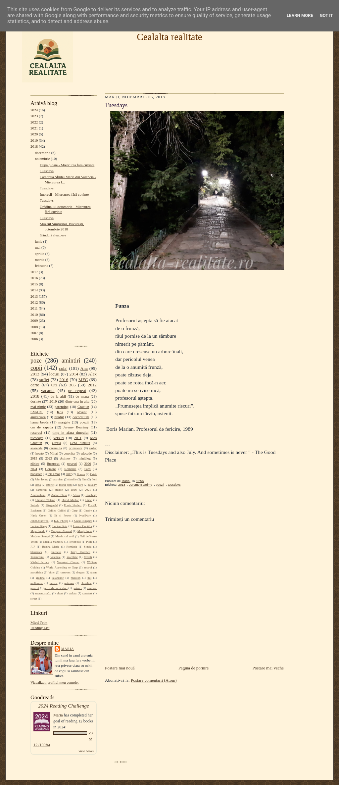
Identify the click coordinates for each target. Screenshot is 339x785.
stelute (59, 489)
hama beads (39, 422)
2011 (34, 308)
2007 (34, 333)
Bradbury (91, 495)
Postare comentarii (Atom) (154, 680)
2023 (34, 116)
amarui (88, 567)
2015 (34, 284)
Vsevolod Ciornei (68, 562)
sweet (33, 598)
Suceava (56, 552)
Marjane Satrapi (40, 536)
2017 (34, 272)
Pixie (89, 541)
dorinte (35, 401)
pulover (77, 588)
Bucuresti (53, 464)
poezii (84, 422)
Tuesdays (47, 171)
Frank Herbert (73, 505)
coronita (69, 453)
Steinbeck (36, 552)
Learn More (300, 15)
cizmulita (55, 448)
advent (82, 412)
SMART (36, 412)
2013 (34, 296)
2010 (34, 315)
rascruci (36, 432)
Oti (54, 384)
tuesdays (36, 438)
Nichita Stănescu (53, 541)
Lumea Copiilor (82, 526)
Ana (84, 368)
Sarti (87, 469)
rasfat (93, 448)
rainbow (92, 588)
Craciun (83, 407)
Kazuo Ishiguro (83, 520)
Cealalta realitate (169, 36)
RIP (32, 546)
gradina (40, 577)
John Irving (41, 479)
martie (39, 260)
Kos (60, 412)
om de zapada (41, 427)
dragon (80, 572)
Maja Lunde (37, 531)
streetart (87, 593)
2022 (34, 122)
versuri (59, 438)
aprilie (39, 254)
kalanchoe (58, 577)
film (84, 479)
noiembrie (42, 159)
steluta (72, 593)
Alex (92, 373)
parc (80, 484)
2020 (34, 134)
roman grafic (43, 593)
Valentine (72, 557)
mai (37, 247)
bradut (59, 417)
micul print (65, 484)
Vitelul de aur (39, 562)
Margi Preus (84, 531)
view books (86, 751)
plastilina (86, 583)
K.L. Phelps (61, 520)
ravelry (92, 484)
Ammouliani (37, 495)
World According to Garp (62, 567)
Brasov (81, 474)
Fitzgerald (52, 505)
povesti (72, 464)
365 (72, 384)
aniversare (38, 417)
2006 (34, 339)
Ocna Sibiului (80, 443)
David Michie (70, 500)
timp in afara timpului (71, 432)
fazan (93, 572)
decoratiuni (81, 417)
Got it (326, 15)
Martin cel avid (64, 536)
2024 (34, 110)
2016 (34, 278)
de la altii (58, 396)
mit (89, 577)
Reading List (39, 628)
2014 (34, 290)
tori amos (54, 474)
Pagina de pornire (193, 667)
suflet (44, 379)
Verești (88, 557)
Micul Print (38, 622)
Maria (67, 649)
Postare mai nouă (120, 667)
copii (36, 368)
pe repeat (77, 390)
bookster (36, 474)
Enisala (34, 505)
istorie (50, 484)
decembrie (42, 153)
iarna (38, 484)
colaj (63, 368)
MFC (83, 379)
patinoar (69, 583)
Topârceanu (37, 557)
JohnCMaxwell (39, 520)
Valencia (55, 557)
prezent (34, 588)
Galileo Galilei (57, 510)
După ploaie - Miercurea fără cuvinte (67, 165)
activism (58, 479)
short (60, 593)
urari (74, 489)
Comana (50, 469)
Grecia (56, 443)
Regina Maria (50, 546)
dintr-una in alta (77, 401)
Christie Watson (45, 500)
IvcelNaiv (85, 515)
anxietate (36, 448)
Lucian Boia (59, 526)
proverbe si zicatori (56, 588)
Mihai (54, 453)
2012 (34, 302)
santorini (41, 489)
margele (64, 422)
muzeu (54, 583)
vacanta (48, 390)
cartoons (66, 572)
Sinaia (87, 546)
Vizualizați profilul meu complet (54, 682)
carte (34, 384)
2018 (34, 146)
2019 (34, 140)
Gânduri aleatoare (53, 235)
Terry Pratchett (80, 552)
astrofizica (36, 572)
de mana (82, 396)
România (71, 546)
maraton (75, 577)
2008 (34, 327)
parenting (62, 407)
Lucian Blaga (38, 526)
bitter (52, 572)
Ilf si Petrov (62, 515)
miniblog (85, 458)
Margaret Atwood (61, 531)
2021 (34, 128)
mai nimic (38, 407)
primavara (75, 448)
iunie (38, 241)
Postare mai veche (268, 667)
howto (39, 453)
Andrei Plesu (59, 495)
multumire (36, 583)
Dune (88, 500)
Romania (70, 469)
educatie (86, 453)
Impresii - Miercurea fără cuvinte (64, 194)
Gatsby (87, 510)
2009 (34, 320)
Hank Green (38, 515)
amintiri (71, 360)
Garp (74, 510)
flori (94, 479)
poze (36, 360)
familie (72, 479)
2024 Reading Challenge (63, 706)
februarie (41, 266)
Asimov (65, 458)
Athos (76, 495)
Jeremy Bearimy (76, 427)
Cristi (93, 474)
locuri (54, 373)
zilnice (34, 464)
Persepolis (75, 541)
